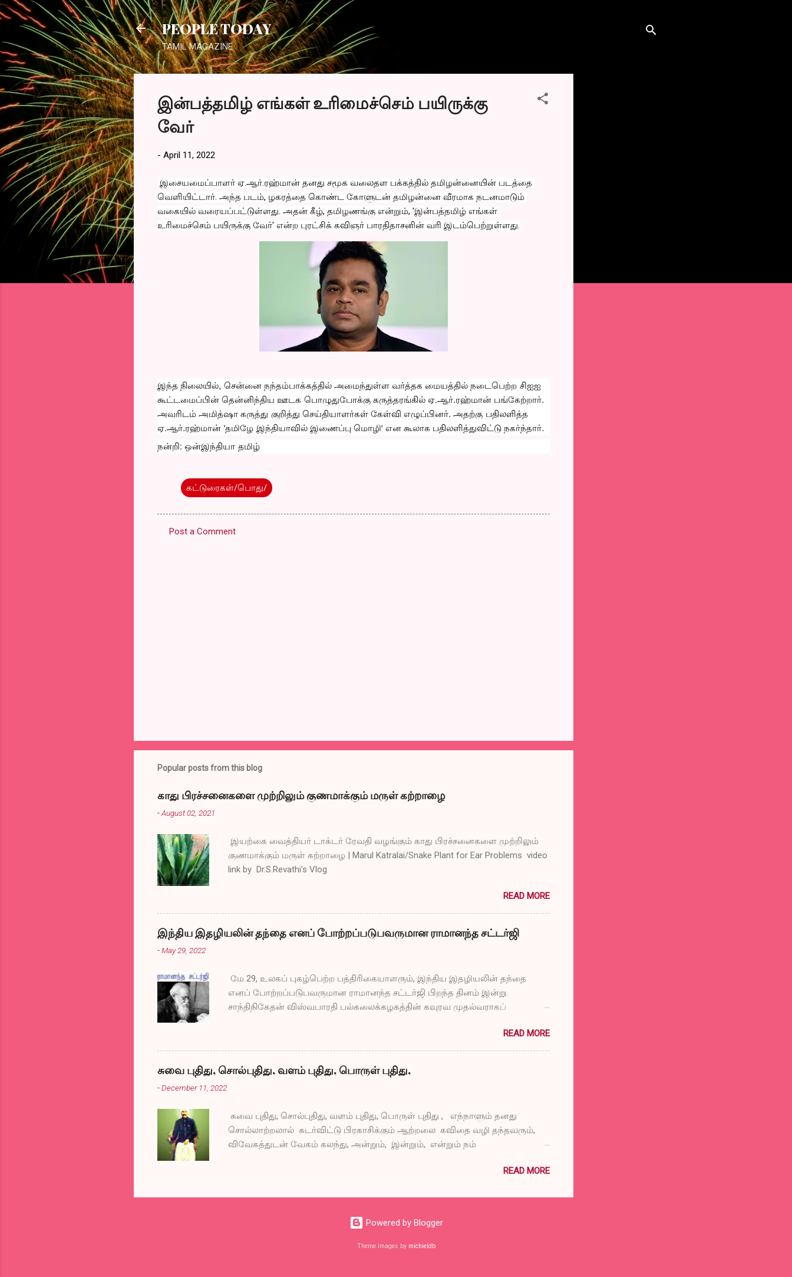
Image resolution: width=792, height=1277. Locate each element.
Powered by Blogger (396, 1222)
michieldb (421, 1246)
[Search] (651, 32)
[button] (543, 100)
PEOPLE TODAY (216, 28)
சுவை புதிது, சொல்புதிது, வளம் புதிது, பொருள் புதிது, (284, 1070)
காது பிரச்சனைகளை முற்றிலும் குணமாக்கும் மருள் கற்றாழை (301, 795)
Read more (526, 896)
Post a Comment (202, 531)
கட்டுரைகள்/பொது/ (226, 487)
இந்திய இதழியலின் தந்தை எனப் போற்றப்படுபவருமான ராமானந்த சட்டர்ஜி (338, 932)
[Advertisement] (620, 251)
